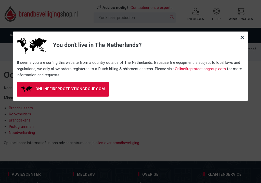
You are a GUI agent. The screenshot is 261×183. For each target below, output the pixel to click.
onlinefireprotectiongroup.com (63, 89)
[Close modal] (242, 37)
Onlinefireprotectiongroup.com (200, 69)
